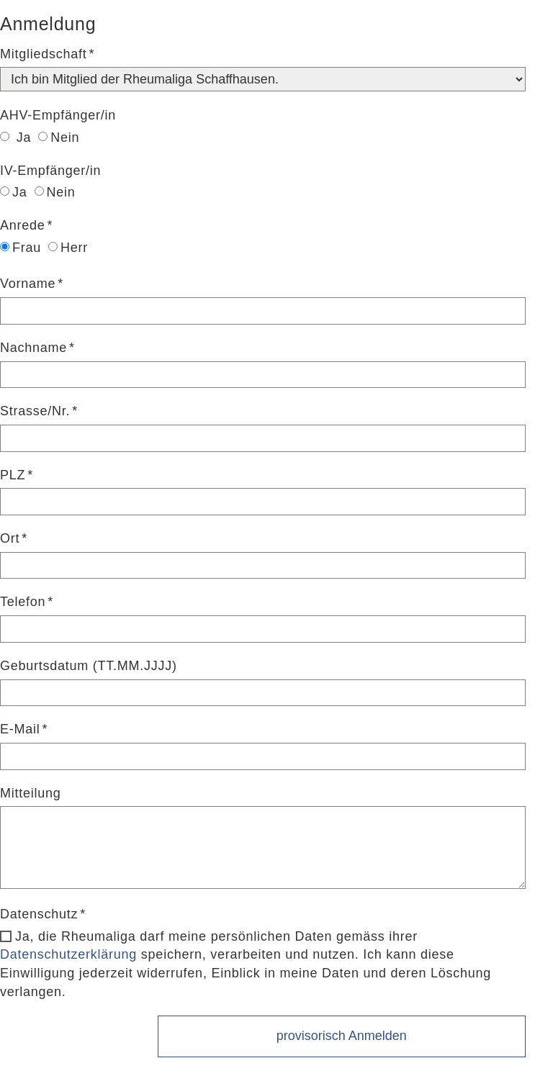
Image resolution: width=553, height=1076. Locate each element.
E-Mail (20, 729)
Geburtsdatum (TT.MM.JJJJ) (88, 666)
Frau (20, 247)
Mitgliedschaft (43, 54)
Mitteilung (30, 793)
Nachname (33, 347)
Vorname (27, 283)
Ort (9, 538)
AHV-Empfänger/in (58, 115)
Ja (15, 137)
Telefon (22, 601)
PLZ (12, 475)
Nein (58, 137)
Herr (68, 247)
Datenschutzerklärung (68, 954)
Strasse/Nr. (35, 411)
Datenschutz (39, 914)
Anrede (22, 225)
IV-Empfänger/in (50, 170)
